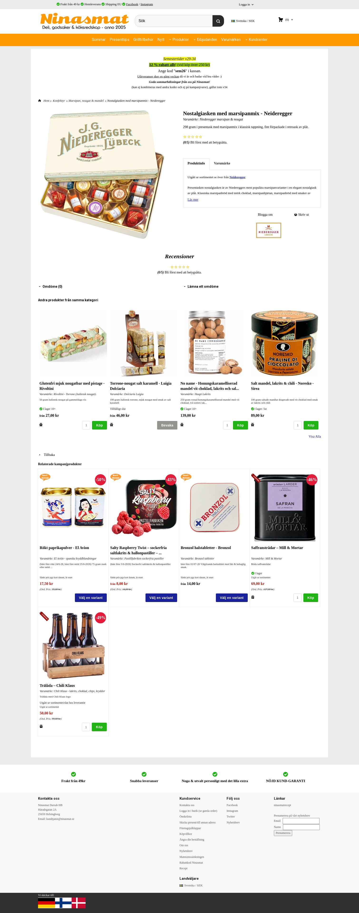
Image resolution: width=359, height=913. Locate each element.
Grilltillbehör (143, 39)
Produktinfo (196, 163)
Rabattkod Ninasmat (191, 862)
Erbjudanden (207, 39)
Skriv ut (301, 214)
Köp (99, 425)
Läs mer (193, 199)
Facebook (132, 4)
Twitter (231, 816)
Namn (277, 827)
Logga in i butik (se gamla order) (198, 811)
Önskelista (186, 816)
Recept (183, 868)
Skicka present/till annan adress (198, 822)
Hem (46, 100)
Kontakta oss (187, 805)
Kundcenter (258, 39)
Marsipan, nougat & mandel (86, 100)
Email (277, 820)
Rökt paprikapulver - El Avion (64, 548)
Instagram (147, 4)
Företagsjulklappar (190, 828)
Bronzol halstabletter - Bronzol (206, 548)
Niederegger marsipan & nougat (221, 119)
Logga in (244, 4)
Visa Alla (315, 436)
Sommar (99, 39)
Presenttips (119, 39)
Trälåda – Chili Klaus (57, 686)
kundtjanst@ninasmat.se (60, 819)
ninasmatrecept (282, 805)
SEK (243, 21)
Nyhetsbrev (186, 851)
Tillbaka (46, 455)
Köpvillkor (186, 834)
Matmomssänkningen (192, 857)
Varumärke (222, 163)
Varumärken (231, 39)
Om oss (184, 845)
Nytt (160, 39)
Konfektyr (59, 100)
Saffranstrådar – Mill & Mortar (277, 548)
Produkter (180, 39)
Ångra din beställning (192, 839)
